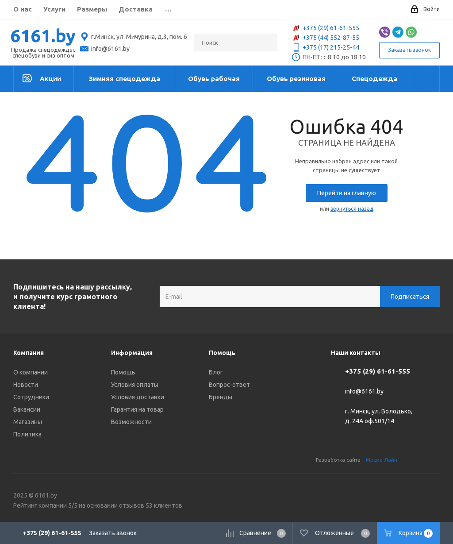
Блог (216, 372)
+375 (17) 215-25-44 (325, 47)
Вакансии (26, 409)
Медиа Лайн (381, 460)
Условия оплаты (134, 384)
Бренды (220, 397)
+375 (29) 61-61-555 (325, 27)
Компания (28, 352)
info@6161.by (364, 391)
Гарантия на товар (137, 409)
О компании (30, 372)
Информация (132, 352)
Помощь (123, 372)
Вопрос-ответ (229, 384)
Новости (25, 384)
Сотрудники (31, 397)
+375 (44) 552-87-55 (325, 37)
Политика (27, 434)
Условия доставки (137, 397)
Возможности (131, 421)
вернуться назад (351, 209)
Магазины (27, 421)
